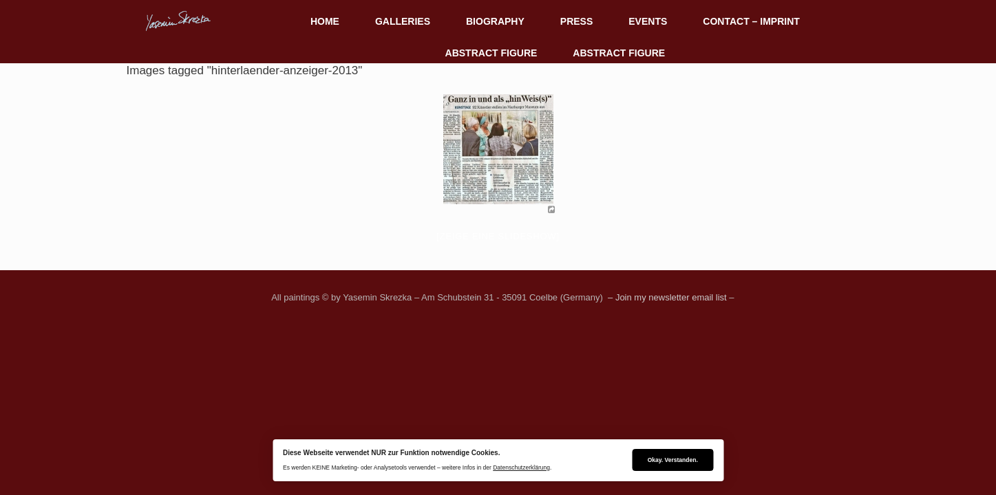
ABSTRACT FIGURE (491, 52)
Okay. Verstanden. (673, 459)
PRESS (576, 21)
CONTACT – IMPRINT (751, 21)
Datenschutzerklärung (521, 467)
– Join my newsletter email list (665, 297)
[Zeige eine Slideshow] (497, 236)
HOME (324, 21)
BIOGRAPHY (495, 21)
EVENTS (647, 21)
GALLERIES (402, 21)
